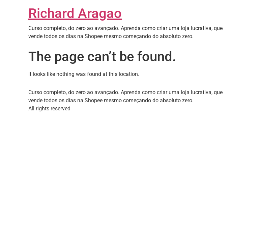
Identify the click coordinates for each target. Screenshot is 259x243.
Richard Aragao (75, 13)
